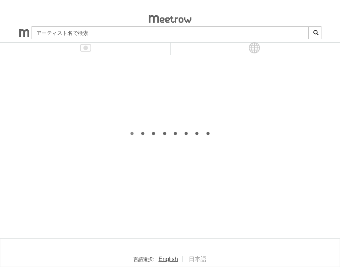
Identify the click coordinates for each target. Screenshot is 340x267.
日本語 (198, 259)
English (168, 259)
